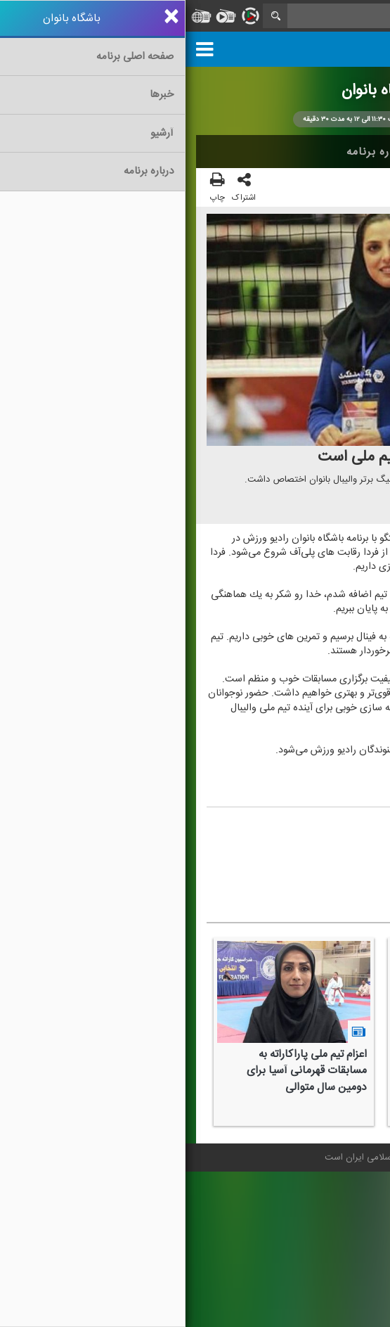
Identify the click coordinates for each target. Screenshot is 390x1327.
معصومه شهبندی (263, 849)
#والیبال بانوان (270, 873)
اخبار (310, 152)
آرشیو (260, 152)
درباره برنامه (192, 152)
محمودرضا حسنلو (284, 826)
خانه (357, 152)
